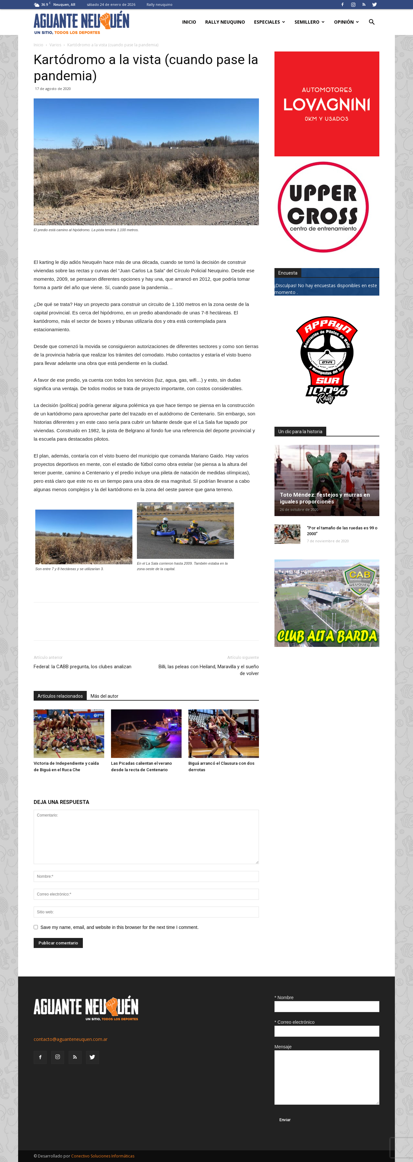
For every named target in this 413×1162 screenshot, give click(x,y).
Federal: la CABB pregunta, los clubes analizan (82, 667)
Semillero (310, 22)
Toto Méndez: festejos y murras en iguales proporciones (325, 498)
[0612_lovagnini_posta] (326, 155)
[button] (371, 23)
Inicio (189, 22)
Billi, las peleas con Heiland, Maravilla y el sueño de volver (209, 670)
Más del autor (104, 696)
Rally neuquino (160, 4)
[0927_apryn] (326, 411)
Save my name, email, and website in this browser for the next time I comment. (119, 927)
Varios (55, 45)
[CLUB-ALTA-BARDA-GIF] (326, 645)
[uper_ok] (323, 252)
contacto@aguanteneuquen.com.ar (70, 1039)
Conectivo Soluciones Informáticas (102, 1156)
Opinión (346, 22)
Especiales (269, 22)
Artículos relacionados (60, 696)
